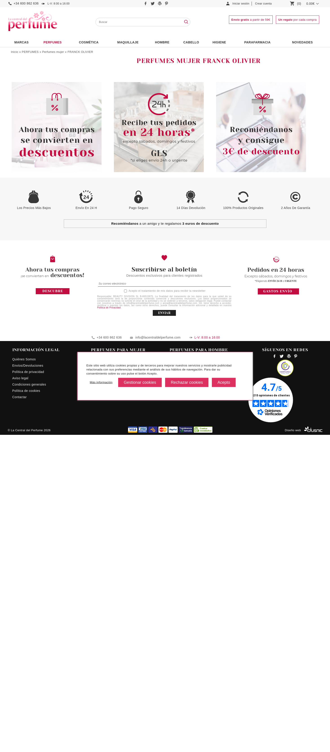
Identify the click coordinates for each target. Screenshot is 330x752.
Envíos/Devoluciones (27, 683)
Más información (101, 382)
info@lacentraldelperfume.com (158, 654)
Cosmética (89, 42)
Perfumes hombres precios (189, 689)
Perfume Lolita (102, 683)
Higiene (219, 42)
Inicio (14, 52)
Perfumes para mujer (106, 676)
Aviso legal (20, 695)
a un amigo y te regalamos (165, 541)
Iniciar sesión (241, 3)
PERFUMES (52, 42)
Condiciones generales (29, 701)
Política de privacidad (28, 689)
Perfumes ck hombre (185, 676)
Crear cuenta (263, 3)
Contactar (19, 714)
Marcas (21, 42)
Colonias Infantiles (28, 81)
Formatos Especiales (29, 113)
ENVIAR (164, 630)
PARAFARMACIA (257, 42)
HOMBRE (162, 42)
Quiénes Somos (24, 676)
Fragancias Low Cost (29, 94)
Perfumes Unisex (26, 88)
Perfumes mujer (53, 52)
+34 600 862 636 (26, 3)
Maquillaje (128, 42)
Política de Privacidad (109, 625)
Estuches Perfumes (28, 100)
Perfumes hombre (27, 69)
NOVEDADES (302, 42)
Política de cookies (26, 708)
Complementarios (27, 107)
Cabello (191, 42)
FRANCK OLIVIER (80, 52)
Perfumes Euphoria (105, 689)
